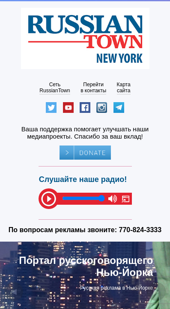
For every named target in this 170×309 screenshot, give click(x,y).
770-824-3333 (140, 229)
